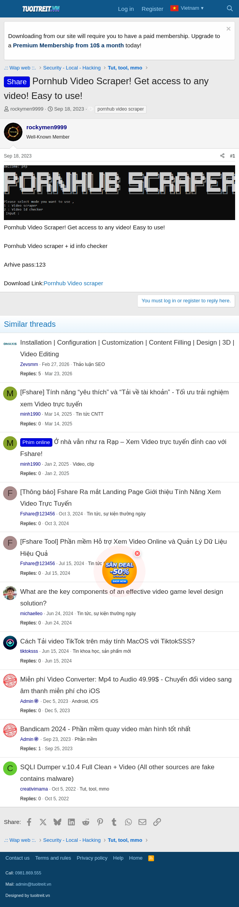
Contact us (17, 858)
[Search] (229, 9)
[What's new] (214, 9)
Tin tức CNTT (90, 414)
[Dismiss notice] (227, 30)
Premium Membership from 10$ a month (68, 45)
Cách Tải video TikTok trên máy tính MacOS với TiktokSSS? (107, 641)
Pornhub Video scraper (73, 283)
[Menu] (11, 9)
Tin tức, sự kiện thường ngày (116, 514)
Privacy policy (92, 858)
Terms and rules (53, 858)
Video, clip (83, 464)
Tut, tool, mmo (94, 789)
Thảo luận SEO (89, 364)
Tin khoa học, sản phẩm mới (102, 651)
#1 (232, 156)
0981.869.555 (28, 873)
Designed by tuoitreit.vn (27, 895)
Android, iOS (85, 701)
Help (118, 858)
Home (136, 858)
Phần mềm (85, 739)
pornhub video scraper (120, 109)
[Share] (222, 156)
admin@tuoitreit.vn (33, 884)
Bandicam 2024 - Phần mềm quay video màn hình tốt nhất (105, 729)
